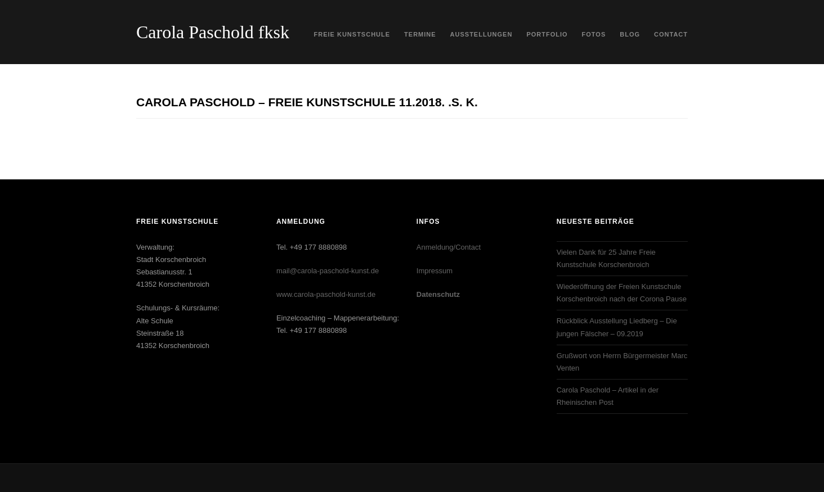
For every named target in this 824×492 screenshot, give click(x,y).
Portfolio (546, 34)
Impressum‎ (435, 271)
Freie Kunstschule (352, 34)
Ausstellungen (481, 34)
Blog (630, 34)
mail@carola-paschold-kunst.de (327, 271)
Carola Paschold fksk (212, 32)
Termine (420, 34)
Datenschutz (438, 294)
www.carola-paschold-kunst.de (325, 294)
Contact (671, 34)
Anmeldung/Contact (449, 247)
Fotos (594, 34)
